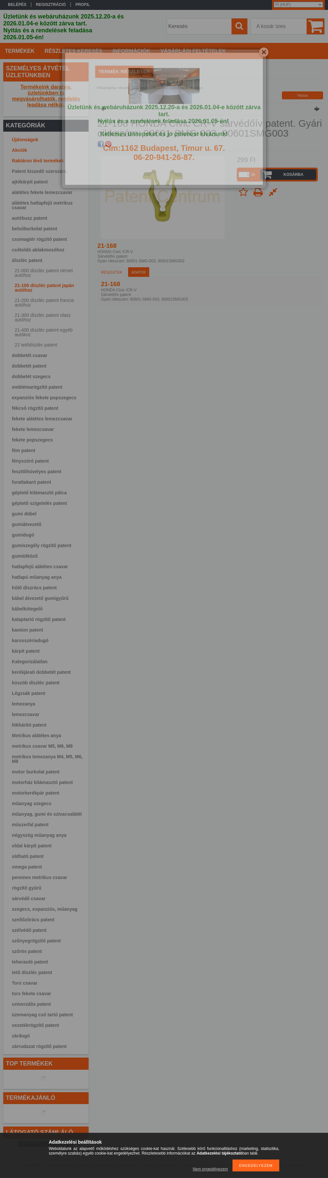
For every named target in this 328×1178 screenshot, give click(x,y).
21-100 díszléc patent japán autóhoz (44, 288)
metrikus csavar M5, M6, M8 (42, 746)
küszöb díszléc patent (36, 682)
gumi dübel (24, 513)
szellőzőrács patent (33, 919)
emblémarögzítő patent (37, 387)
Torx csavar (25, 983)
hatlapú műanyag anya (37, 577)
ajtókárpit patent (30, 181)
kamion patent (27, 630)
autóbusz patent (29, 218)
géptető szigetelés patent (39, 503)
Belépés (17, 4)
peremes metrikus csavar (39, 877)
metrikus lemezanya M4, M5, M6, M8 (47, 759)
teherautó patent (30, 962)
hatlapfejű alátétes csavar (40, 566)
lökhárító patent (29, 725)
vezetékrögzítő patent (35, 1025)
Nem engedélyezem (210, 1169)
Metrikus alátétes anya (36, 735)
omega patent (27, 866)
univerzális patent (31, 1004)
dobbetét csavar (29, 355)
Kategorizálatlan (29, 661)
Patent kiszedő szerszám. (40, 171)
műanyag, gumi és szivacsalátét (47, 814)
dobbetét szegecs (31, 376)
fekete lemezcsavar (33, 429)
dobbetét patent (29, 366)
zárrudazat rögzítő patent (39, 1046)
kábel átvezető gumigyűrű (40, 598)
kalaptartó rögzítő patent (39, 619)
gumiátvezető (26, 524)
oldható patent (27, 856)
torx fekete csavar (31, 993)
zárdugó (21, 1035)
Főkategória (106, 88)
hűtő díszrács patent (34, 587)
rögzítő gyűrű (26, 888)
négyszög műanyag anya (39, 835)
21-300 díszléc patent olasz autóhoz (43, 317)
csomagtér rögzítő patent (39, 239)
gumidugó (23, 535)
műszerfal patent (30, 824)
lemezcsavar (25, 714)
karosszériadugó (30, 640)
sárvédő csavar (28, 898)
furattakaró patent (31, 482)
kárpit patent (26, 651)
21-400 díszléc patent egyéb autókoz (44, 332)
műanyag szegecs (31, 803)
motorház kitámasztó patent (42, 782)
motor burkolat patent (36, 771)
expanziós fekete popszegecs (44, 397)
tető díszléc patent (32, 972)
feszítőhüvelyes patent (36, 471)
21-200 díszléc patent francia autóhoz (44, 303)
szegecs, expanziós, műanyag (44, 909)
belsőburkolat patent (34, 228)
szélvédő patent (29, 930)
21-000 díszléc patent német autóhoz (44, 273)
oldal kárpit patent (32, 845)
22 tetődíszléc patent (36, 344)
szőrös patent (27, 951)
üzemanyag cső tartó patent (42, 1014)
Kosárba (294, 174)
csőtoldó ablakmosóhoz (38, 249)
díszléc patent (27, 260)
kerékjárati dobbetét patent (41, 672)
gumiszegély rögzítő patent (41, 545)
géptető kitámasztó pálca (39, 492)
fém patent (23, 450)
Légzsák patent (28, 693)
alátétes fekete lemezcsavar (42, 192)
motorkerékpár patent (35, 793)
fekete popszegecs (32, 439)
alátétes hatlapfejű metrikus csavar (42, 205)
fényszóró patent (30, 461)
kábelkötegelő (27, 608)
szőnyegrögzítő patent (36, 940)
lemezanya (23, 703)
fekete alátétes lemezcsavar (42, 418)
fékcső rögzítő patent (35, 408)
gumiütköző (25, 556)
